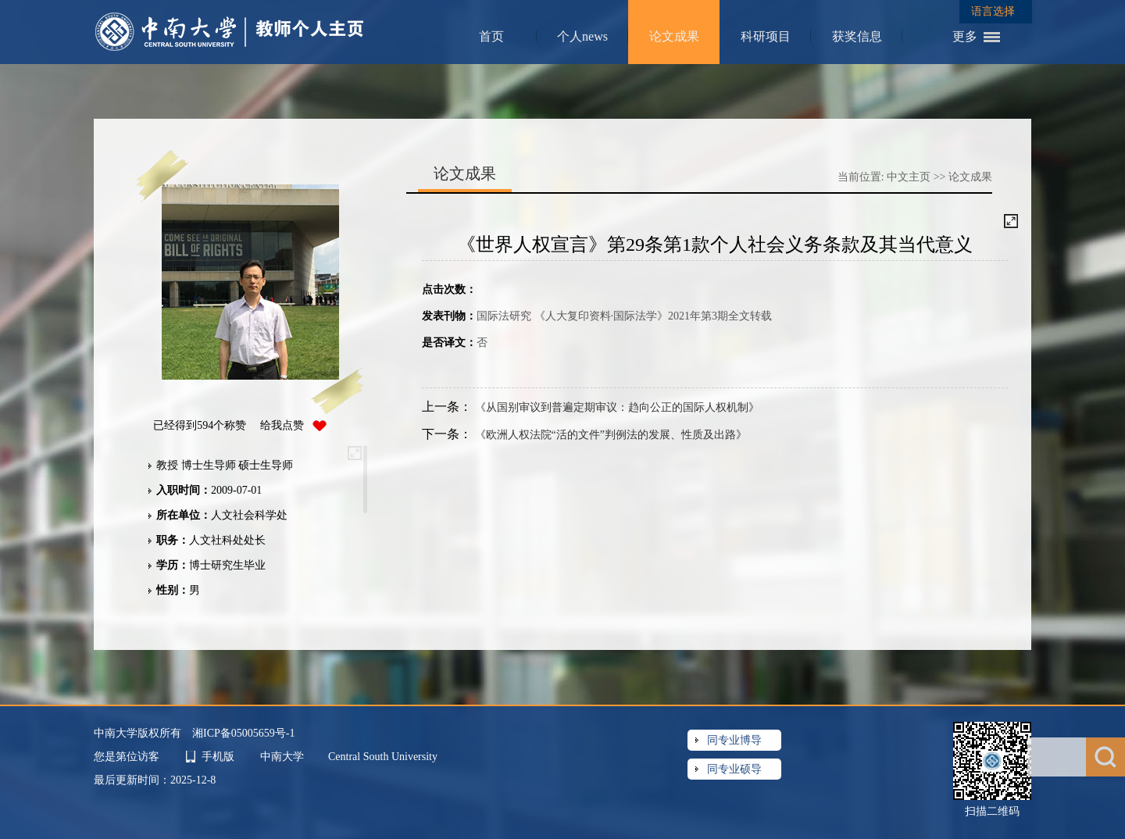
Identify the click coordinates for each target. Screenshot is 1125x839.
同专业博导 (734, 740)
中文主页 (908, 177)
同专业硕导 (734, 769)
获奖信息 (857, 36)
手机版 (218, 756)
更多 (964, 36)
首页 (491, 36)
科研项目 (766, 36)
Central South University (383, 756)
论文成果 (674, 36)
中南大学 (283, 756)
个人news (582, 36)
